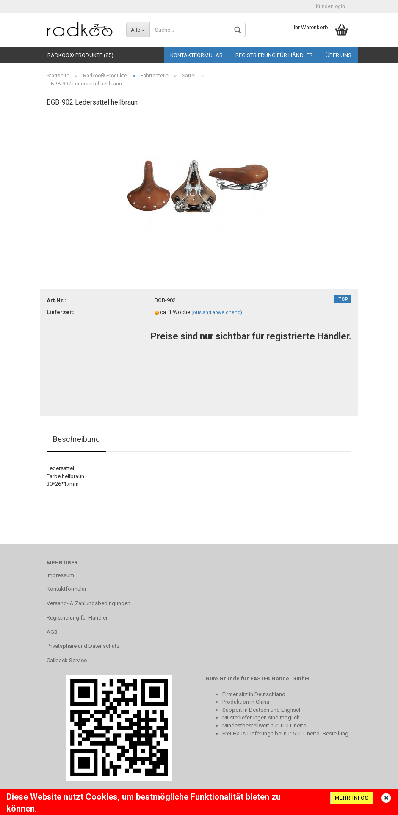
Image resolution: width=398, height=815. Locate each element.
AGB (52, 632)
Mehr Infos (351, 798)
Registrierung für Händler (274, 55)
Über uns (338, 55)
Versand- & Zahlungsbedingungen (88, 603)
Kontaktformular (196, 55)
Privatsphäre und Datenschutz (83, 646)
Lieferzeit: (61, 312)
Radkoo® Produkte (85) (80, 55)
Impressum (60, 575)
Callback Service (67, 660)
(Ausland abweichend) (216, 312)
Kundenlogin (330, 6)
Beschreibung (76, 439)
